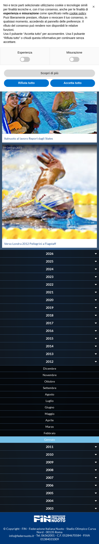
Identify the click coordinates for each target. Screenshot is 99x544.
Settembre (49, 388)
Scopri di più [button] (49, 73)
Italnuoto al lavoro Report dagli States (28, 138)
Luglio (50, 401)
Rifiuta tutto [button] (26, 83)
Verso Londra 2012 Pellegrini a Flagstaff (30, 243)
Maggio (49, 413)
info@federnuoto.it (21, 536)
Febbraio (49, 433)
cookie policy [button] (77, 13)
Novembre (50, 375)
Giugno (49, 407)
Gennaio (49, 439)
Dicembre (49, 368)
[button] (93, 6)
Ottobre (49, 381)
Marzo (49, 426)
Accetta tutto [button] (73, 83)
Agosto (49, 394)
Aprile (49, 420)
